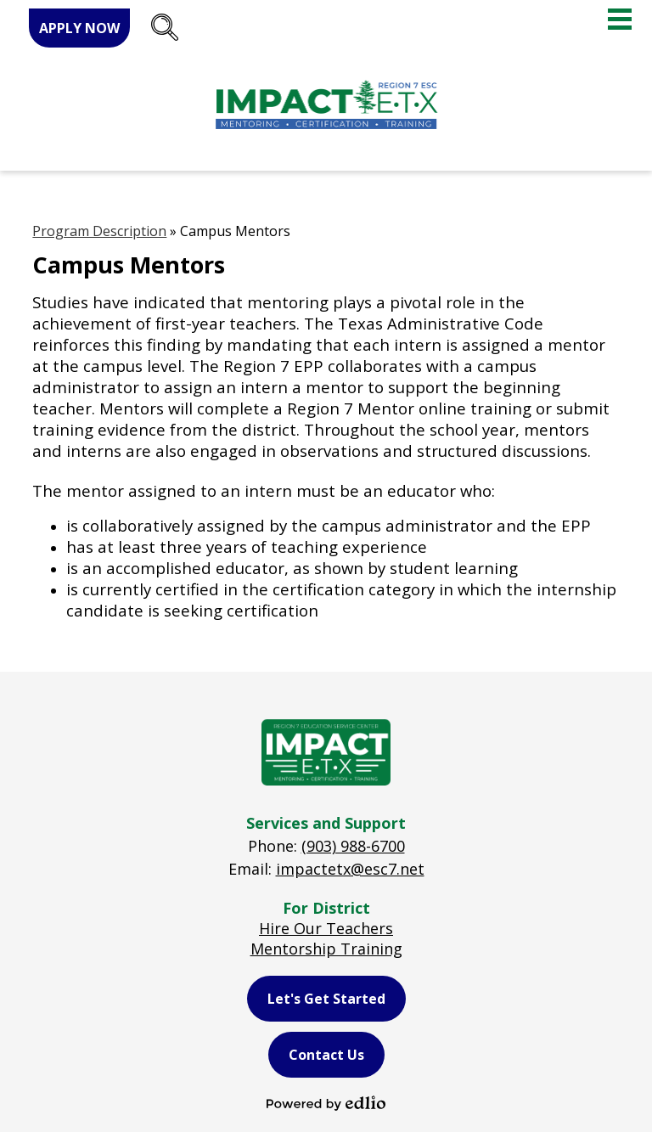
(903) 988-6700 (353, 846)
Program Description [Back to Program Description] (99, 231)
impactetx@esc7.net (350, 869)
